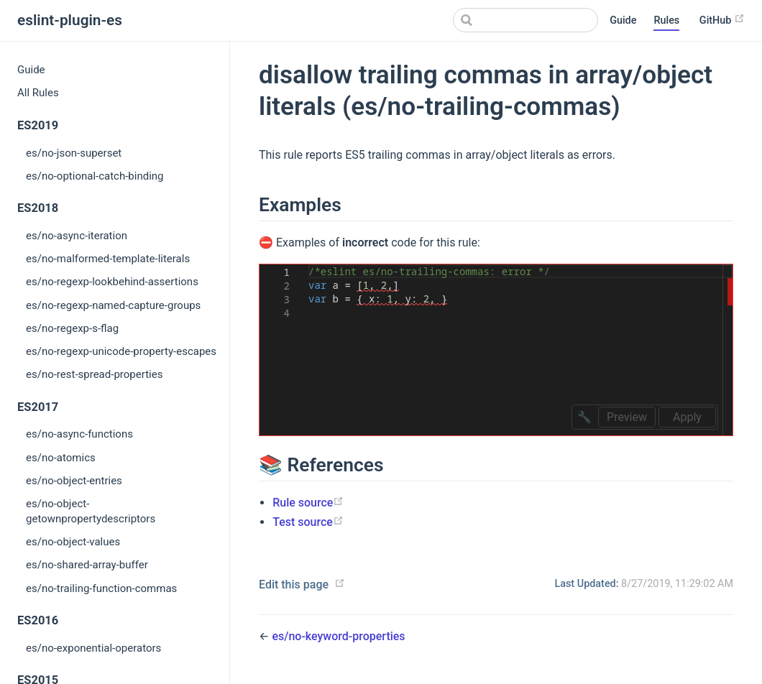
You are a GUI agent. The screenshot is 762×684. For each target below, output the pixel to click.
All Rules (38, 92)
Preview (627, 417)
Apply (687, 417)
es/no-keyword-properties (338, 636)
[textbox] (308, 264)
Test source (308, 522)
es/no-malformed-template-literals (108, 258)
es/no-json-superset (73, 153)
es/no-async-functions (79, 434)
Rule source (308, 502)
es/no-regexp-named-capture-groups (113, 305)
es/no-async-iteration (76, 235)
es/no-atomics (61, 457)
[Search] (525, 20)
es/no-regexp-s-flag (72, 328)
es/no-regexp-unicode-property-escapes (121, 351)
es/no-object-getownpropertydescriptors (90, 511)
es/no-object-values (73, 541)
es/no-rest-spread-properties (94, 374)
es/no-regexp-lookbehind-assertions (112, 281)
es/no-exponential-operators (93, 648)
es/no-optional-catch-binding (95, 176)
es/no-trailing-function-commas (101, 588)
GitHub (722, 20)
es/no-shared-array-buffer (87, 564)
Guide (623, 20)
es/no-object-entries (74, 480)
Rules (666, 20)
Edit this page (294, 584)
